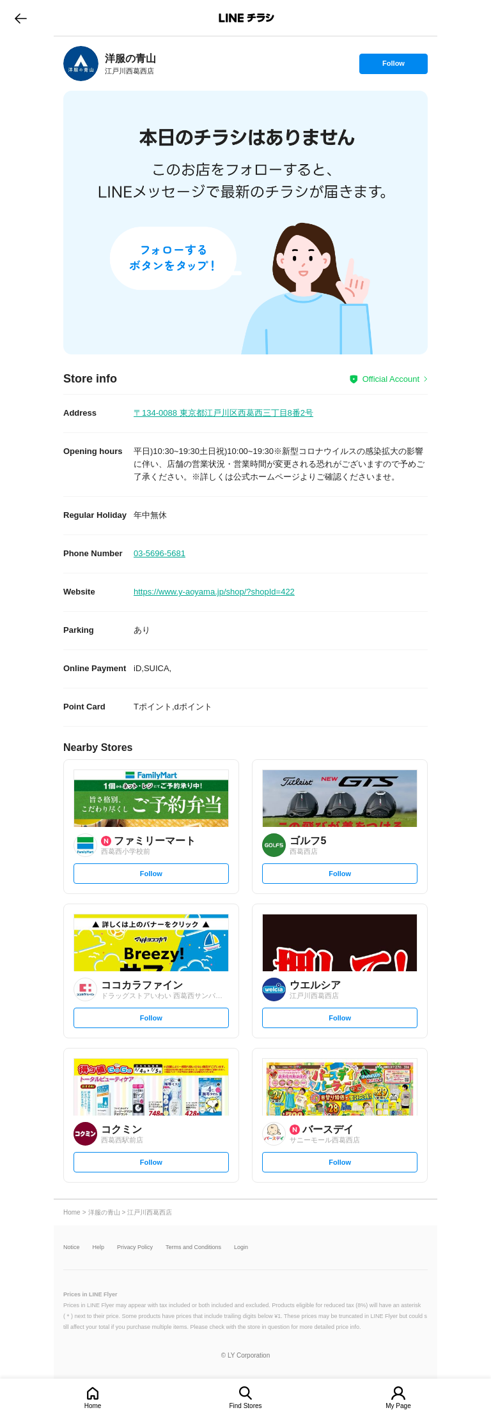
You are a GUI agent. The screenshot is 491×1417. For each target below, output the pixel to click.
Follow (393, 66)
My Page (398, 1405)
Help (99, 1247)
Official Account (390, 379)
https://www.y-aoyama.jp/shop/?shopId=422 (214, 591)
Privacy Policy (135, 1247)
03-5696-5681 (159, 553)
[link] (80, 63)
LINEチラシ (246, 17)
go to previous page (21, 18)
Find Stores (245, 1405)
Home (93, 1405)
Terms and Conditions (193, 1247)
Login (241, 1247)
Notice (71, 1247)
